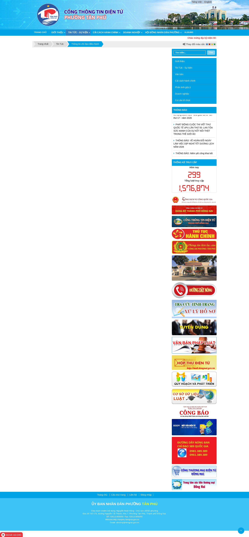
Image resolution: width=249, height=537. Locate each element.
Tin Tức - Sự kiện (183, 67)
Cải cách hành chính (105, 32)
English (208, 2)
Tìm (211, 52)
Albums (188, 32)
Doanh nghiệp (131, 32)
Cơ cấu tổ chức (182, 100)
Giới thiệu (57, 32)
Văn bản (179, 74)
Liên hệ (133, 495)
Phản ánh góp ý (183, 87)
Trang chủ (40, 32)
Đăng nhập (146, 495)
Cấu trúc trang (118, 495)
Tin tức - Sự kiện (78, 32)
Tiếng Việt (197, 2)
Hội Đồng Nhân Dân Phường (162, 32)
